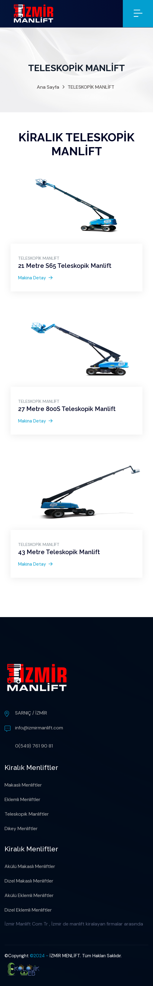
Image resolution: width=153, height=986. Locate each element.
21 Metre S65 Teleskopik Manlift (64, 265)
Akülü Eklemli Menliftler (29, 895)
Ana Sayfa (48, 87)
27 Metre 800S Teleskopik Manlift (67, 408)
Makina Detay (35, 278)
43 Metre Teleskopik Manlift (59, 552)
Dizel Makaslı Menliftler (29, 881)
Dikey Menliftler (21, 828)
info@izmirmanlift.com (39, 728)
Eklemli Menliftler (22, 799)
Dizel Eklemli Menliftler (28, 910)
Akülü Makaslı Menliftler (30, 866)
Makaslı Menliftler (23, 785)
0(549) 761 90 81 (34, 746)
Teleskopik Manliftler (27, 814)
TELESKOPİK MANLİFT (91, 87)
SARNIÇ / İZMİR (31, 713)
